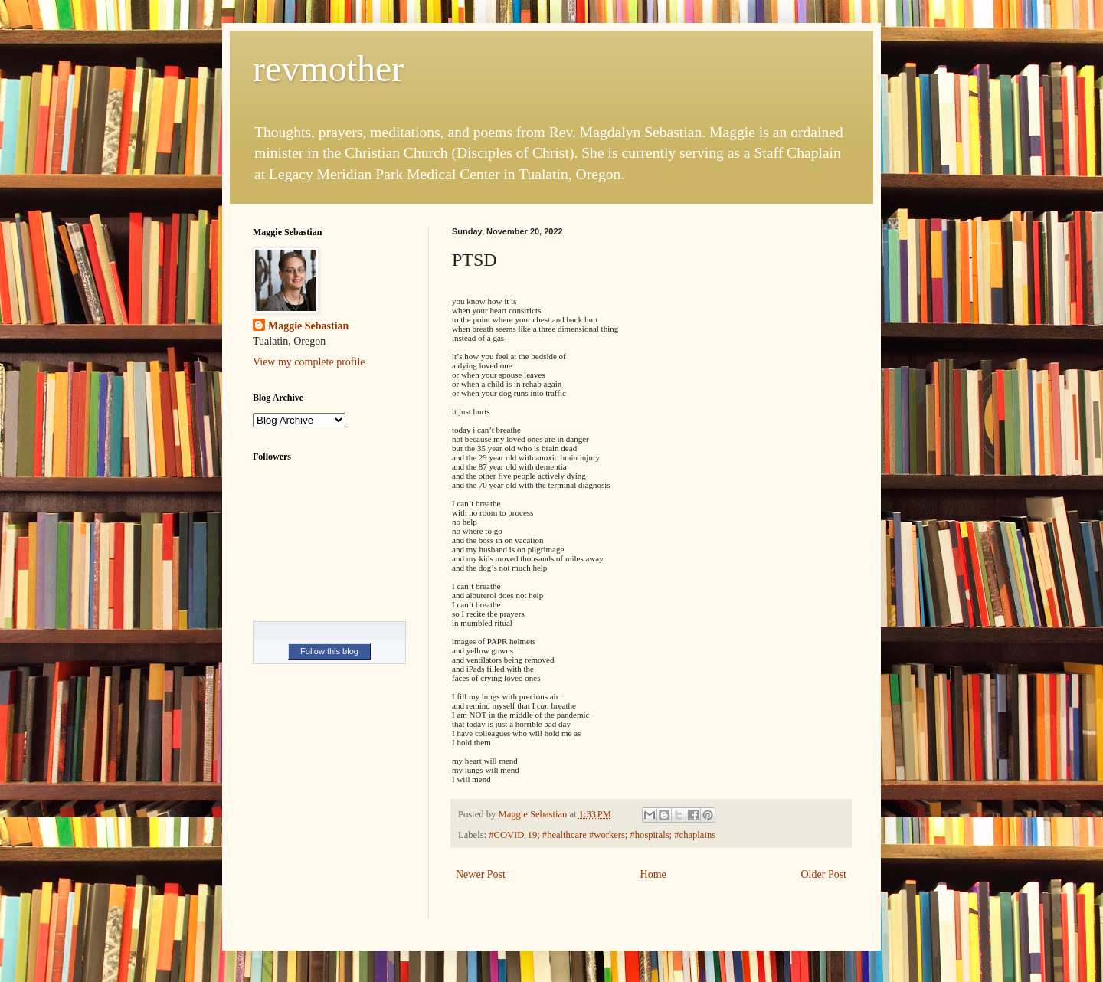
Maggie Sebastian (308, 326)
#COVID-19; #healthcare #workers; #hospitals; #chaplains (602, 835)
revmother (328, 68)
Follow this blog (329, 651)
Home (653, 874)
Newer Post (481, 874)
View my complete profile (309, 362)
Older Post (824, 874)
